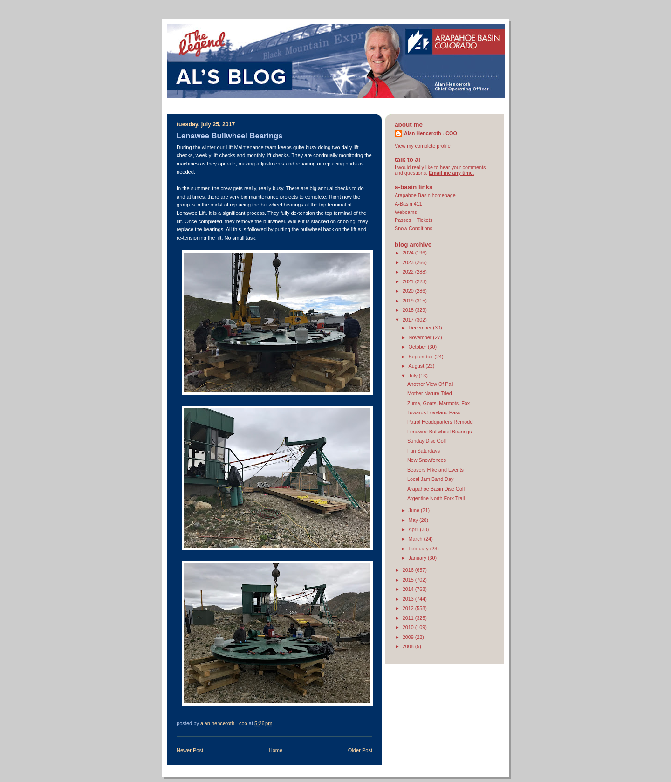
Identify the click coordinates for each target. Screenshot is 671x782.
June (415, 510)
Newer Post (190, 750)
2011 (409, 618)
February (419, 548)
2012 (409, 608)
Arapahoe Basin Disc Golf (436, 489)
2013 (409, 599)
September (422, 356)
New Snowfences (426, 460)
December (421, 327)
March (416, 539)
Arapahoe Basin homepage (425, 195)
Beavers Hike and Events (435, 470)
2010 (409, 627)
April (414, 529)
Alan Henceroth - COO (430, 133)
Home (275, 750)
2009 (409, 637)
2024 (409, 252)
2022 (409, 271)
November (421, 337)
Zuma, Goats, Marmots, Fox (438, 403)
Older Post (360, 750)
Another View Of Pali (430, 384)
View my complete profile (423, 146)
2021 (409, 281)
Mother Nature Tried (429, 393)
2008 (409, 646)
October (418, 347)
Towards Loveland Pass (433, 412)
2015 (409, 580)
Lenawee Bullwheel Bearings (439, 431)
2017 (409, 319)
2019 (409, 300)
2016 (409, 570)
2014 (409, 589)
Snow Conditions (413, 228)
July (414, 375)
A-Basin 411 (408, 203)
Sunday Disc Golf (426, 441)
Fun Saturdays (423, 450)
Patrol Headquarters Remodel (440, 422)
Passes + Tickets (413, 220)
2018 (409, 310)
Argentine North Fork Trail (436, 498)
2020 (409, 291)
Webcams (406, 212)
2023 (409, 262)
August (417, 366)
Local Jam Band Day (430, 479)
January (418, 558)
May (414, 520)
